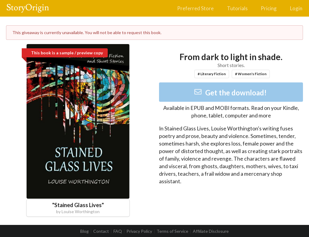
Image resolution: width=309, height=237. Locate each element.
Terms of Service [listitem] (172, 231)
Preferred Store (195, 8)
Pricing (269, 8)
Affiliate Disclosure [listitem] (211, 231)
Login (296, 8)
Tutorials (237, 8)
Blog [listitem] (84, 231)
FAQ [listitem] (117, 231)
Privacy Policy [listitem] (139, 231)
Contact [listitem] (101, 231)
